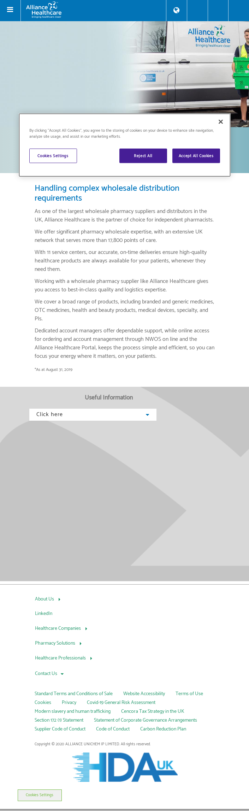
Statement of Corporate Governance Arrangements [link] (145, 720)
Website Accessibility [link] (144, 694)
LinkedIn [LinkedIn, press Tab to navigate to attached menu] (43, 614)
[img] (124, 74)
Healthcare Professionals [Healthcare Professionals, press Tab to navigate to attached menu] (61, 658)
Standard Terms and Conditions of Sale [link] (74, 694)
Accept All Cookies (196, 155)
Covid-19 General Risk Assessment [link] (121, 703)
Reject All (143, 155)
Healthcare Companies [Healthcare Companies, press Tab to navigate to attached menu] (58, 628)
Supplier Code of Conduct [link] (60, 729)
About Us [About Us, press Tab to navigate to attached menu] (45, 599)
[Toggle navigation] (10, 10)
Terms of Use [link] (189, 694)
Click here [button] (92, 414)
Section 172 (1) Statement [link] (59, 720)
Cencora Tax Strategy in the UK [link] (152, 712)
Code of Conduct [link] (113, 729)
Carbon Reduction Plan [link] (163, 729)
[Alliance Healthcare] (93, 10)
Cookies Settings (39, 795)
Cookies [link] (43, 703)
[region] (125, 145)
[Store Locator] (176, 10)
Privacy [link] (69, 703)
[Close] (221, 122)
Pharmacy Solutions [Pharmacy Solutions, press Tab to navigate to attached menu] (55, 643)
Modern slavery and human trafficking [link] (73, 712)
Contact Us (46, 674)
